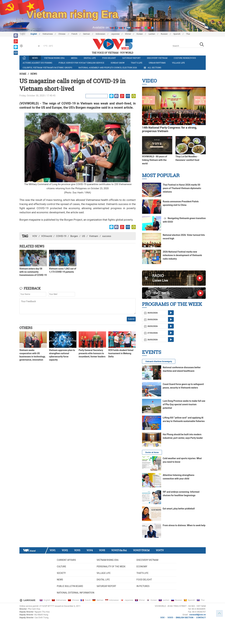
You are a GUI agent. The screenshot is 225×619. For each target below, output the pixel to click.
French (74, 34)
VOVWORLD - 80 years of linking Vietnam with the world (154, 160)
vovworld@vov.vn (197, 614)
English (34, 34)
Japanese (115, 34)
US (83, 236)
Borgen (74, 236)
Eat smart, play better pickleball (179, 508)
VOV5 (102, 550)
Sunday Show (118, 62)
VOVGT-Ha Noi (119, 550)
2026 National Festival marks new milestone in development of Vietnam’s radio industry (182, 255)
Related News (31, 246)
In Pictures (142, 586)
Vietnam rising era (54, 58)
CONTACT (201, 617)
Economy (141, 566)
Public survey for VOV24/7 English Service (81, 62)
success (106, 236)
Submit (131, 319)
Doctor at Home (152, 452)
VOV (34, 236)
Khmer (128, 34)
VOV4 (90, 550)
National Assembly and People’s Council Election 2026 (108, 67)
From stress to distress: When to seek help (184, 525)
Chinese (62, 34)
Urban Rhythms (157, 62)
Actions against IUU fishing (37, 62)
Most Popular (160, 175)
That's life (136, 62)
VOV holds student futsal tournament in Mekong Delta (120, 353)
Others (25, 328)
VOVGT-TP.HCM (141, 550)
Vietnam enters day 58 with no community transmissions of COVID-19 (33, 271)
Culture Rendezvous (185, 58)
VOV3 (77, 550)
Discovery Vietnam (157, 58)
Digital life (90, 58)
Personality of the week (111, 566)
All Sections (152, 67)
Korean (140, 34)
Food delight (109, 58)
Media (74, 58)
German (86, 34)
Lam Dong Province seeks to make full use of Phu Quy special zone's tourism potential (184, 404)
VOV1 (52, 550)
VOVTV (160, 550)
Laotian (152, 34)
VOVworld (46, 236)
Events (151, 352)
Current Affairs (66, 560)
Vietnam (93, 236)
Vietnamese (48, 34)
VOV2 (65, 550)
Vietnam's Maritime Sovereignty (158, 361)
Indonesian (100, 34)
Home (22, 73)
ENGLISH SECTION (184, 617)
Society (61, 573)
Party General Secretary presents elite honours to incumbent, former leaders (92, 353)
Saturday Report (131, 58)
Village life (178, 62)
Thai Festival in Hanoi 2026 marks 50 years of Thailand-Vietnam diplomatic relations (182, 188)
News (35, 58)
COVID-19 (61, 236)
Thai (188, 34)
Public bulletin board (70, 586)
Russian (164, 34)
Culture (61, 566)
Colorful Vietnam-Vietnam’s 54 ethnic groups (47, 67)
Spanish (176, 34)
